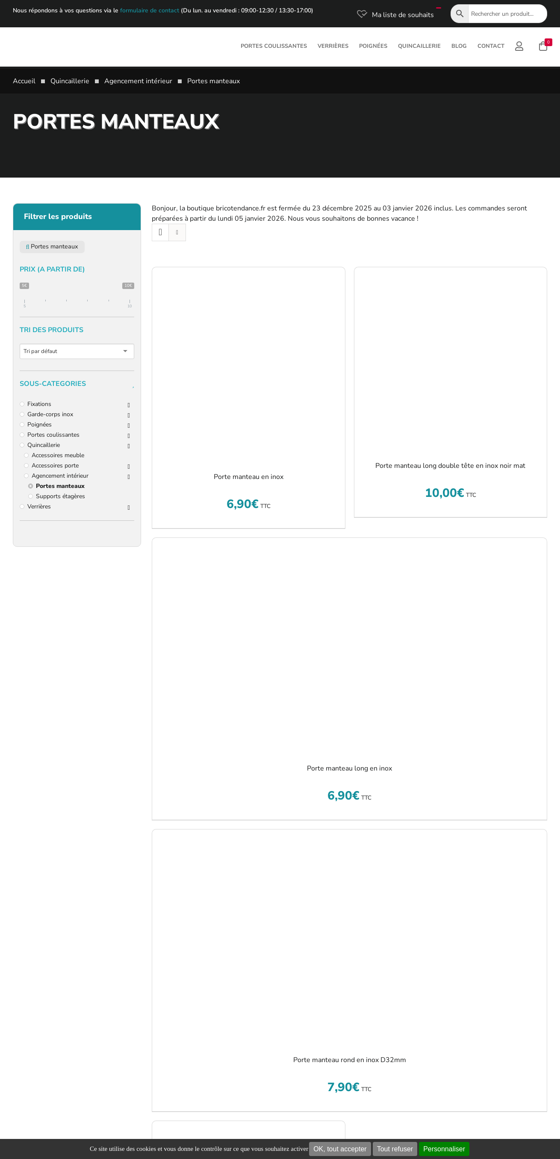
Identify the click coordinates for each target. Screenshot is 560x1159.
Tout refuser (395, 1149)
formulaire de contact (149, 10)
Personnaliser (444, 1149)
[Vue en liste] (177, 232)
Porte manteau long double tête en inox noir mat (450, 465)
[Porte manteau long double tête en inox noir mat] (450, 358)
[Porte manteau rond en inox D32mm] (349, 936)
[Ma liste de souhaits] (394, 15)
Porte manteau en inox (248, 477)
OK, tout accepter (340, 1149)
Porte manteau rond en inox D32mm (349, 1060)
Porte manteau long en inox (349, 768)
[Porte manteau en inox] (248, 363)
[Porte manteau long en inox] (349, 644)
